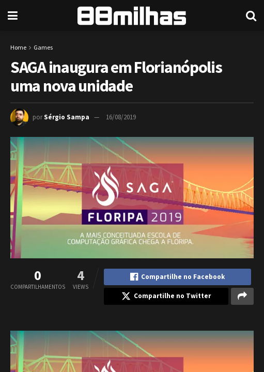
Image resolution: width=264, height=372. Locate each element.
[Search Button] (251, 15)
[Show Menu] (13, 15)
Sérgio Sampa (66, 117)
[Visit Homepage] (131, 15)
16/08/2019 (121, 117)
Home (18, 47)
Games (43, 47)
